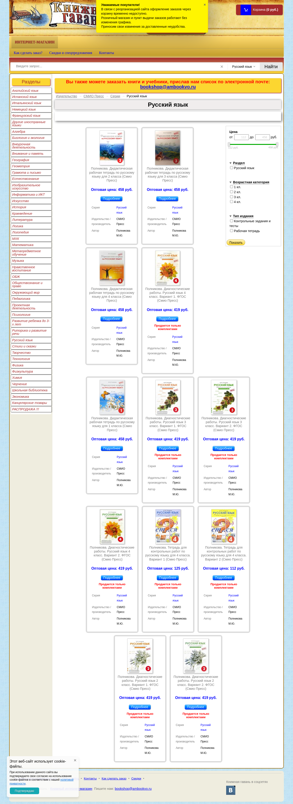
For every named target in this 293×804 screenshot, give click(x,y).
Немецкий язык (24, 109)
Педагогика (21, 298)
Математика (22, 245)
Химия (17, 377)
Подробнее (111, 198)
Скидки (136, 778)
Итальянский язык (26, 103)
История (19, 207)
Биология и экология (28, 138)
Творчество (21, 353)
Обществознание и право (27, 284)
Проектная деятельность (23, 306)
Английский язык (25, 90)
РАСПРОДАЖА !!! (25, 409)
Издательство (66, 96)
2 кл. (235, 192)
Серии (115, 96)
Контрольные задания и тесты (250, 223)
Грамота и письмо (26, 172)
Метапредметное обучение (26, 252)
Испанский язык (24, 97)
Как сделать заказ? (28, 53)
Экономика (20, 396)
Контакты (106, 53)
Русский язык (22, 340)
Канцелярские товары (29, 403)
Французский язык (26, 115)
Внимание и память (27, 153)
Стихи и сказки (24, 346)
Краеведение (22, 213)
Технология (21, 359)
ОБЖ (16, 277)
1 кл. (235, 187)
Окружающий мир (26, 292)
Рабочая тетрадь (245, 231)
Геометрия (21, 166)
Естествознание (25, 179)
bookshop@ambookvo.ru (168, 86)
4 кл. (235, 202)
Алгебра (18, 131)
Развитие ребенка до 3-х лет (31, 322)
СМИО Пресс (94, 96)
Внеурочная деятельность (23, 145)
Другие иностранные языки (29, 123)
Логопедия (20, 232)
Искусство (20, 201)
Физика (17, 365)
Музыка (18, 261)
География (20, 160)
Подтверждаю (24, 791)
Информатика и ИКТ (28, 194)
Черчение (19, 384)
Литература (22, 220)
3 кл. (235, 197)
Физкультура (22, 371)
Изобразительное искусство (26, 186)
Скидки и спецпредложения (70, 53)
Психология (21, 315)
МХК (15, 239)
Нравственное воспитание (23, 268)
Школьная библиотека (29, 390)
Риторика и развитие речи (29, 332)
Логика (17, 226)
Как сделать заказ (114, 778)
